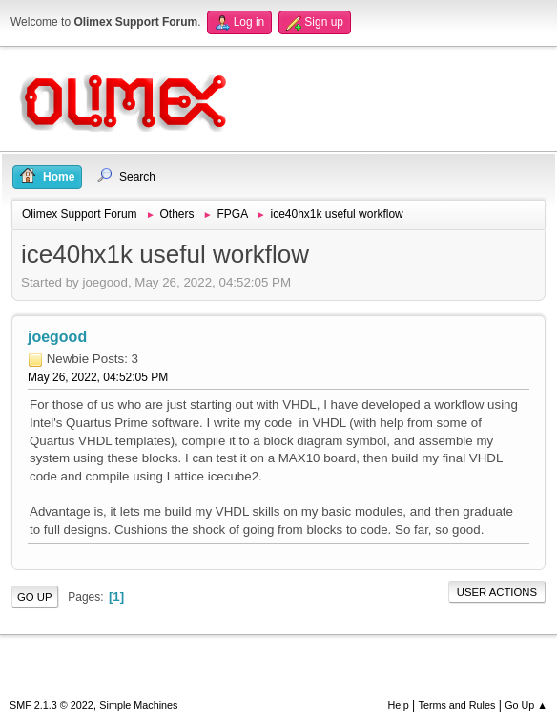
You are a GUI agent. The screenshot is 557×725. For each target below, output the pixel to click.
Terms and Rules (457, 705)
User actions (497, 592)
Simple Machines (138, 705)
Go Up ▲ (526, 705)
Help (398, 705)
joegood (57, 337)
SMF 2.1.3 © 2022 (51, 705)
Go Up (34, 597)
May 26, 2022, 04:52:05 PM (98, 377)
